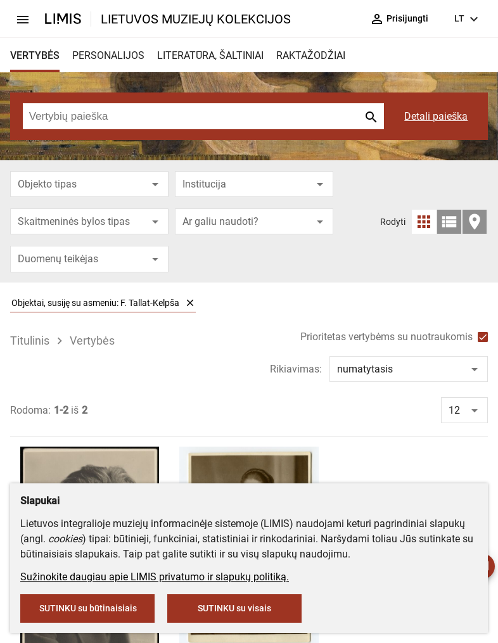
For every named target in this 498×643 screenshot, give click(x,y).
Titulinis (29, 340)
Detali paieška (436, 116)
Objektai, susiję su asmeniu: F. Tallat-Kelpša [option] (103, 302)
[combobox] (89, 184)
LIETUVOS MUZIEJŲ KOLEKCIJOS (196, 19)
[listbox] (249, 302)
